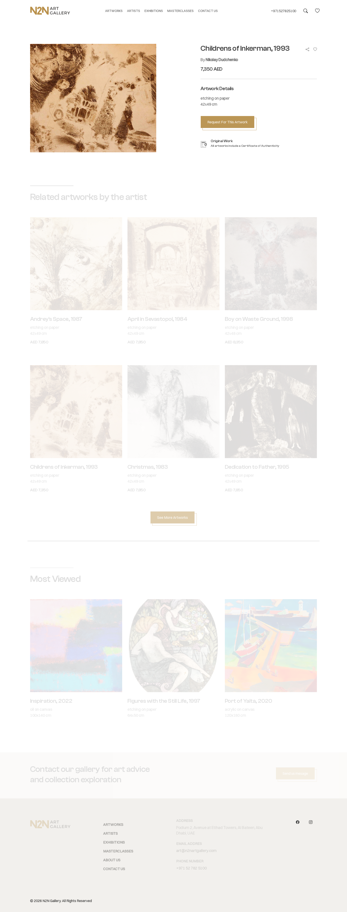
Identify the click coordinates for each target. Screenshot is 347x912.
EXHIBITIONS (154, 11)
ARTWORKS (114, 11)
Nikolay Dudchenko (222, 59)
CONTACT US (208, 11)
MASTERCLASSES (180, 11)
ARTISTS (133, 11)
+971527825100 (283, 11)
